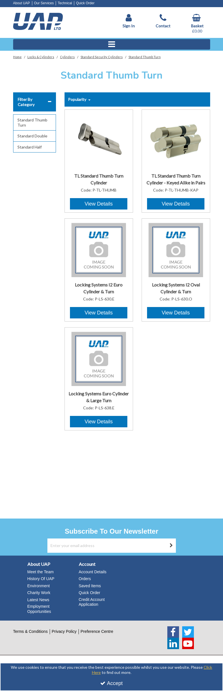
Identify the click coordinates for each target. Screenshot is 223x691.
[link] (173, 632)
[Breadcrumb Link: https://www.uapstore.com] (17, 57)
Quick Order (85, 3)
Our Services (44, 3)
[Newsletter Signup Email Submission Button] (171, 545)
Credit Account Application (92, 602)
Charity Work (39, 592)
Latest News (38, 599)
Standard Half (29, 147)
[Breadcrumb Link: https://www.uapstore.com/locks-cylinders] (40, 57)
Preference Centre (97, 631)
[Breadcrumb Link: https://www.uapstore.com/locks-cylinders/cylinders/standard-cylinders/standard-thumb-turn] (144, 57)
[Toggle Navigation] (111, 44)
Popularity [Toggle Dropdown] (77, 99)
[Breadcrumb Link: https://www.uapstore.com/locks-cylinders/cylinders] (67, 57)
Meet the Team (40, 572)
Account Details (93, 572)
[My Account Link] (129, 21)
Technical (65, 3)
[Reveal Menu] (111, 44)
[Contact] (163, 21)
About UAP (21, 3)
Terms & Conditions (30, 631)
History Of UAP (41, 578)
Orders (85, 578)
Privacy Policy (64, 631)
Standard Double (32, 135)
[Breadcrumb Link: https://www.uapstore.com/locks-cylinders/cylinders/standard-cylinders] (102, 57)
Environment (38, 586)
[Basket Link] (197, 23)
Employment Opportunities (39, 609)
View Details (99, 204)
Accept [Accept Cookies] (111, 683)
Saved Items (90, 586)
